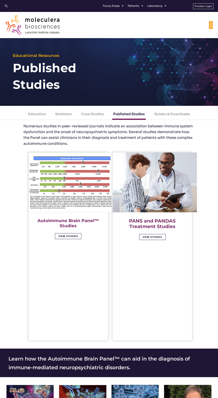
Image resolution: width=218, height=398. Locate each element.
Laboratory (156, 6)
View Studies (68, 232)
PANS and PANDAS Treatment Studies (152, 219)
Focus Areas (113, 6)
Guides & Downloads (172, 114)
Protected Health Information (147, 393)
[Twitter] (154, 372)
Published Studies (129, 114)
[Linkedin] (177, 372)
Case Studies (92, 114)
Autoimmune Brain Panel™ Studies (68, 219)
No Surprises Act (176, 393)
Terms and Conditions (95, 393)
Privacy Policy (119, 393)
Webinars (63, 114)
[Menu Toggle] (211, 25)
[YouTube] (188, 372)
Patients (135, 6)
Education (37, 114)
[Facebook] (165, 372)
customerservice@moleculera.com (106, 380)
